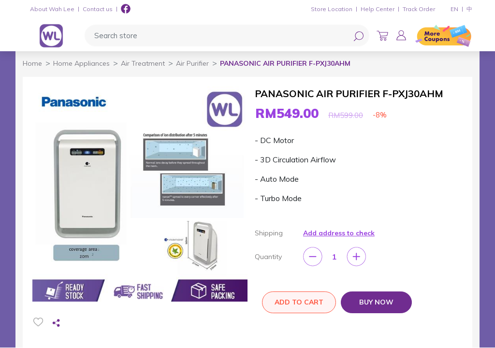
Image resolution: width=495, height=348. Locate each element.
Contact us (98, 9)
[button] (401, 35)
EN (454, 9)
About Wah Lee (52, 9)
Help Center (377, 9)
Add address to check (339, 233)
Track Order (419, 9)
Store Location (331, 9)
